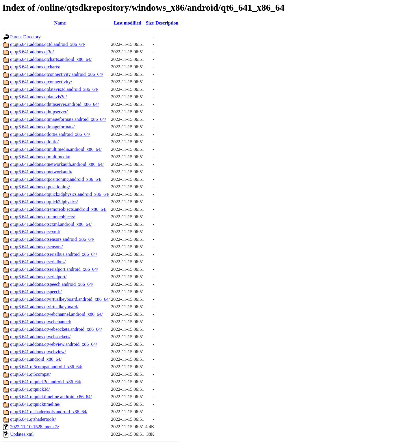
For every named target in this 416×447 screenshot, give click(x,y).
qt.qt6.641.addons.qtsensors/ (36, 246)
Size (150, 22)
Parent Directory (25, 36)
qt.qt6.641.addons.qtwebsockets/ (40, 336)
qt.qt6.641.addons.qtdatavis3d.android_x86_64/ (54, 89)
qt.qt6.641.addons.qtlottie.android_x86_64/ (50, 134)
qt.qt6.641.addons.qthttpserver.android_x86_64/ (54, 104)
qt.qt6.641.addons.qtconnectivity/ (41, 81)
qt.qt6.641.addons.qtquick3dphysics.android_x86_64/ (59, 194)
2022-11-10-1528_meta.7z (34, 426)
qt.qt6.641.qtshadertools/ (33, 419)
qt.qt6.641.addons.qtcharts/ (35, 66)
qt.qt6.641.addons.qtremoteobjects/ (42, 216)
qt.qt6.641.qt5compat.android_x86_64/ (46, 366)
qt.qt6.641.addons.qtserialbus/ (38, 261)
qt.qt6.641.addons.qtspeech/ (36, 291)
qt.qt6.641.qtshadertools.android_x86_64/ (49, 411)
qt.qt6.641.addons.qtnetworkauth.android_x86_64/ (57, 164)
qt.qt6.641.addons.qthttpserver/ (39, 111)
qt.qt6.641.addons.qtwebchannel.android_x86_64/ (56, 314)
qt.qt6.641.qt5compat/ (30, 374)
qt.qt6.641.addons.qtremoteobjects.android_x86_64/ (58, 209)
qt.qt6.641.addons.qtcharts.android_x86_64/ (51, 59)
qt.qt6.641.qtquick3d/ (30, 389)
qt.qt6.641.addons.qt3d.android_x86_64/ (47, 44)
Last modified (127, 22)
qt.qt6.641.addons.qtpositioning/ (40, 186)
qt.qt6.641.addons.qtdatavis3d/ (38, 96)
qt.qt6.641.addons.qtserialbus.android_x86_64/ (53, 254)
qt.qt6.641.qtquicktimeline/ (35, 404)
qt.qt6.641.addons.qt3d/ (32, 51)
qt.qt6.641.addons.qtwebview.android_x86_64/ (53, 344)
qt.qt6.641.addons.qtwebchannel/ (40, 321)
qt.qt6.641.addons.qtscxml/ (35, 231)
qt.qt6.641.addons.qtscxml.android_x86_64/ (51, 224)
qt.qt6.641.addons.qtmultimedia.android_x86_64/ (56, 149)
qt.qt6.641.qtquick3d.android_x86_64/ (45, 381)
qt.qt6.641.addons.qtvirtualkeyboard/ (44, 306)
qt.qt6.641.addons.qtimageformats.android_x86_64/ (58, 119)
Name (60, 22)
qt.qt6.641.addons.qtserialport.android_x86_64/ (54, 269)
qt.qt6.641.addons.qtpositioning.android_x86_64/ (55, 179)
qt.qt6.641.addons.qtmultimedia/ (40, 156)
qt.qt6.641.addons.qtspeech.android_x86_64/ (51, 284)
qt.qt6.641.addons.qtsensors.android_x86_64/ (52, 239)
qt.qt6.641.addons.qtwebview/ (38, 351)
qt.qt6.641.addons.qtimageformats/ (42, 126)
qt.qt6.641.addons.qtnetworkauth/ (41, 171)
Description (166, 22)
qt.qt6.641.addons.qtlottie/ (34, 141)
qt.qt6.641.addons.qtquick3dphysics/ (44, 201)
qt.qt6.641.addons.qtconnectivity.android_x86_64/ (56, 74)
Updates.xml (22, 434)
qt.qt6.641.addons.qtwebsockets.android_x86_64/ (56, 329)
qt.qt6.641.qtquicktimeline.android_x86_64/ (51, 396)
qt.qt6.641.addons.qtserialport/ (38, 276)
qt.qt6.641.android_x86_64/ (36, 359)
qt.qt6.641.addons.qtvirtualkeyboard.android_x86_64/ (60, 299)
